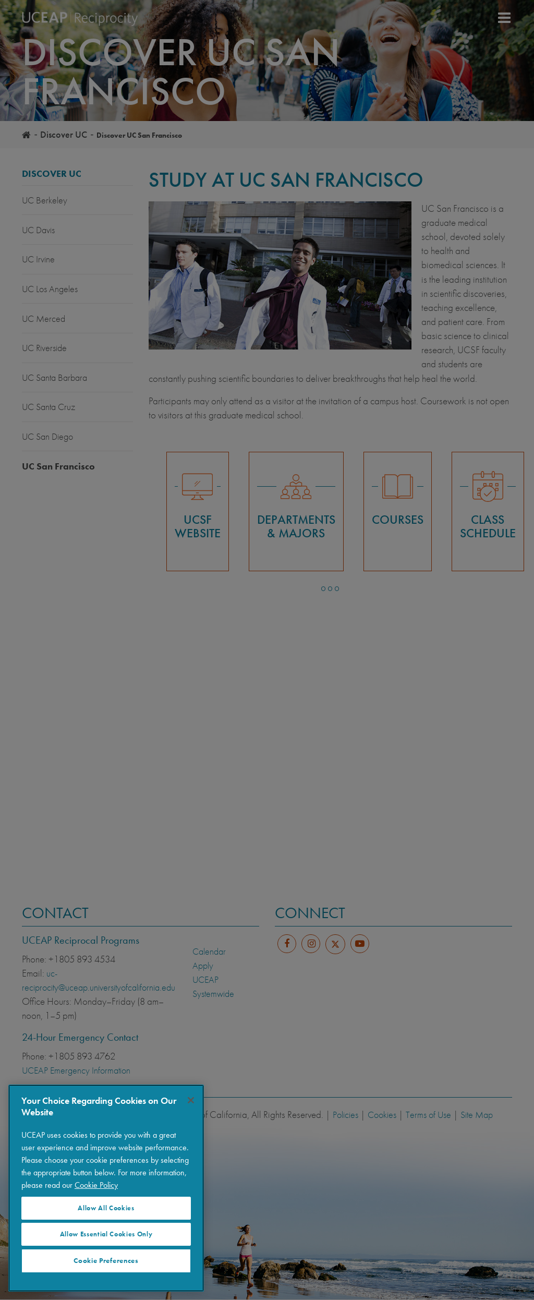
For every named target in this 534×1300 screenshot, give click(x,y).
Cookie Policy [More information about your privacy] (96, 1184)
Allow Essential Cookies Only (106, 1234)
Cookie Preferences (106, 1260)
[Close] (190, 1100)
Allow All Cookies (106, 1207)
